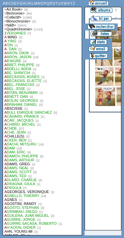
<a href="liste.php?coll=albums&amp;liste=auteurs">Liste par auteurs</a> (42, 117)
